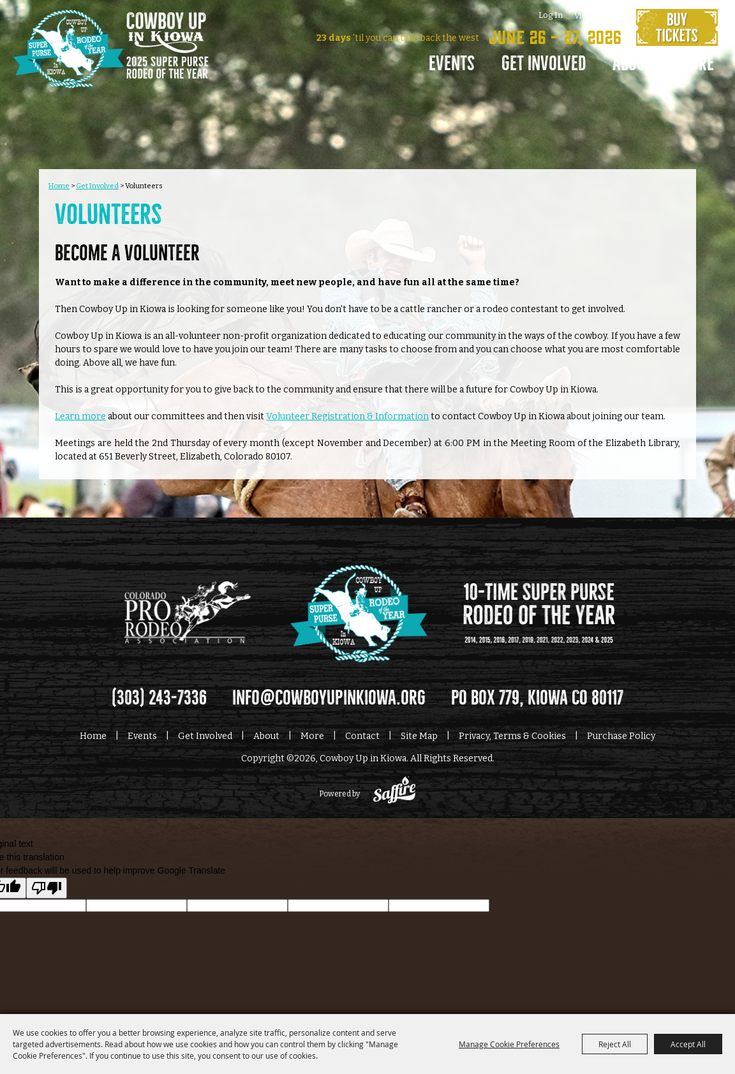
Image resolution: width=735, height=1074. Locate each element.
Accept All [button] (688, 1044)
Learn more (80, 413)
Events (447, 63)
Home (59, 183)
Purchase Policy (621, 733)
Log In (548, 15)
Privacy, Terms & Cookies (512, 733)
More (691, 63)
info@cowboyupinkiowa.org (329, 695)
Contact (362, 733)
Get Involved (538, 63)
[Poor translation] (46, 885)
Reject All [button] (614, 1044)
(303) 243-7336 (159, 695)
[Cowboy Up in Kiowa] (111, 67)
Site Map (419, 733)
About (627, 63)
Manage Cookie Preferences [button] (509, 1044)
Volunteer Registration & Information (347, 413)
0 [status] (616, 15)
